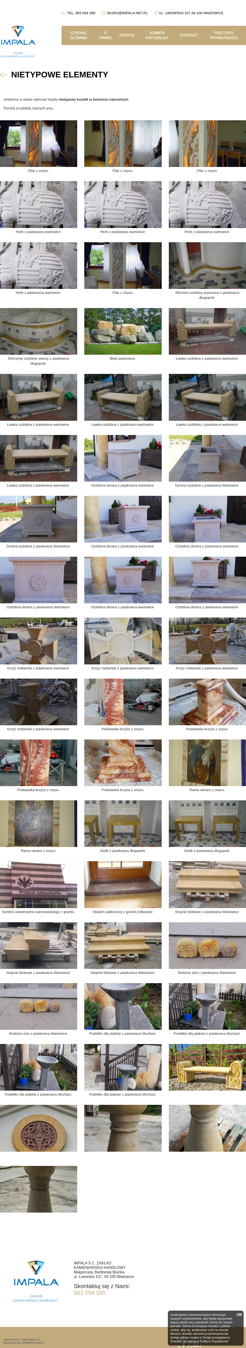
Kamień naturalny (157, 35)
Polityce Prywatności (214, 1341)
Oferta (127, 35)
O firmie (105, 35)
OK (239, 1315)
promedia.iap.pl (33, 1342)
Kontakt (189, 35)
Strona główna (78, 35)
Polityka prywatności (224, 35)
